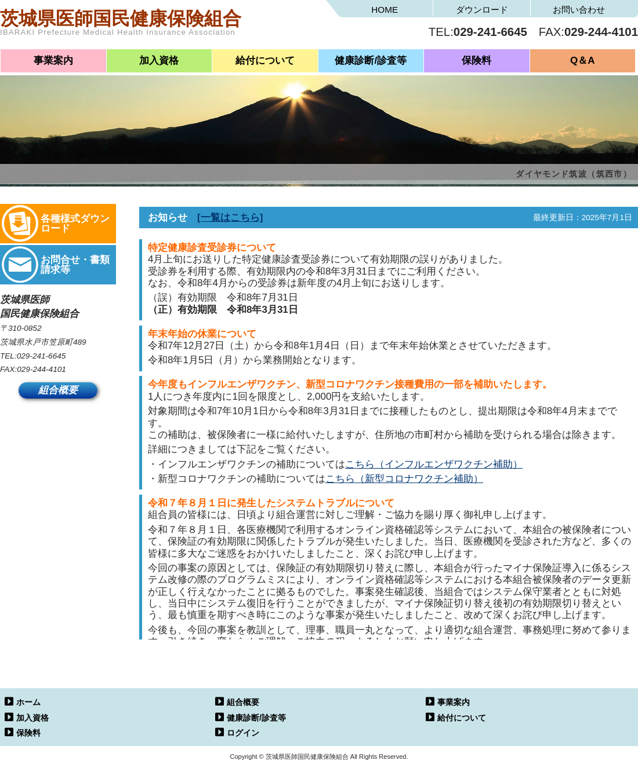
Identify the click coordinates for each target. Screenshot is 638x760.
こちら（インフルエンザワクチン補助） (434, 464)
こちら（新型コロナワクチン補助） (404, 478)
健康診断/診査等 (371, 60)
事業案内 (53, 60)
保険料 (476, 60)
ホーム (28, 702)
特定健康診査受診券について (212, 247)
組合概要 (58, 390)
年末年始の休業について (202, 333)
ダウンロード (482, 9)
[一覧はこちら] (230, 217)
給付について (265, 60)
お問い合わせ (579, 9)
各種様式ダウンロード (75, 223)
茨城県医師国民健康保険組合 (159, 25)
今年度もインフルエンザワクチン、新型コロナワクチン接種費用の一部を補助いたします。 (350, 384)
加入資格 (159, 60)
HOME (384, 9)
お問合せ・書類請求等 (75, 264)
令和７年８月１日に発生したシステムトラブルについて (271, 503)
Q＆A (582, 60)
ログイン (243, 732)
